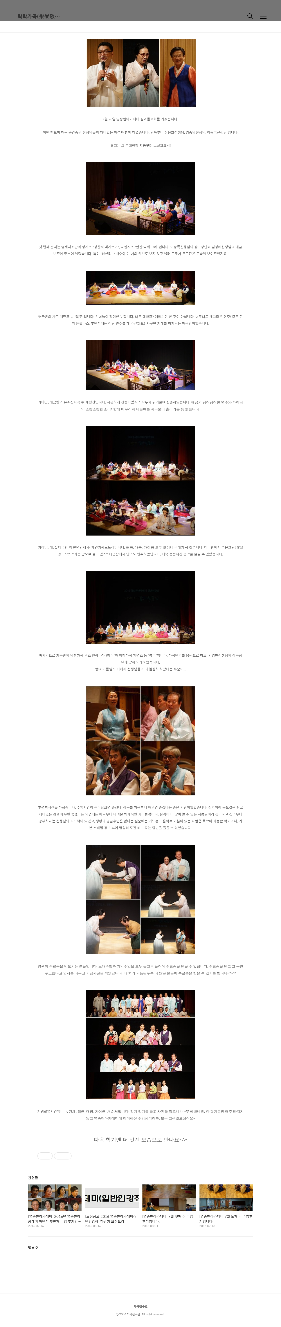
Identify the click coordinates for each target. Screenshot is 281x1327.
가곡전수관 (140, 1306)
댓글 (33, 1247)
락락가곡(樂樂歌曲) (39, 16)
